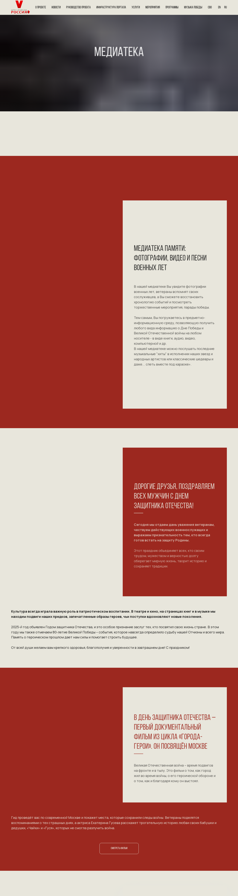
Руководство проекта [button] (78, 7)
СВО (210, 7)
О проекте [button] (40, 7)
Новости (56, 7)
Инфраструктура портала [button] (111, 7)
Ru (225, 7)
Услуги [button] (136, 7)
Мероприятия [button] (152, 7)
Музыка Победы (193, 7)
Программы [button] (171, 7)
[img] (16, 870)
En (219, 7)
